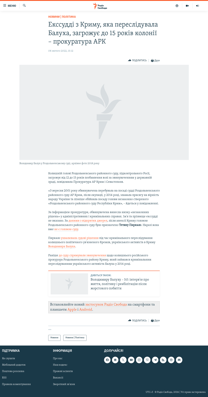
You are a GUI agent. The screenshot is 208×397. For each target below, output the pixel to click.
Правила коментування (16, 384)
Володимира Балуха (61, 246)
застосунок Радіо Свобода (106, 304)
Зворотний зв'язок (64, 384)
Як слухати (8, 358)
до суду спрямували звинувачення (82, 255)
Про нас (57, 358)
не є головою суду (66, 229)
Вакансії (58, 377)
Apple (72, 309)
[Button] (137, 60)
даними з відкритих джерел (87, 220)
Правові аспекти (63, 371)
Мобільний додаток (14, 365)
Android (85, 309)
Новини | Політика (62, 17)
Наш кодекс (60, 365)
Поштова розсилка (13, 371)
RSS (4, 377)
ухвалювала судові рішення (80, 238)
